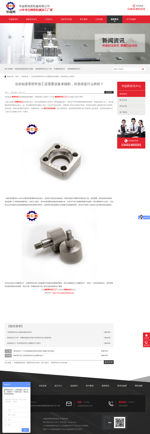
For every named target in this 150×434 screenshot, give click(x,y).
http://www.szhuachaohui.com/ (63, 293)
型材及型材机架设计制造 (24, 69)
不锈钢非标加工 (59, 69)
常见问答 (123, 106)
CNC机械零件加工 (66, 426)
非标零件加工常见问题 (59, 363)
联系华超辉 (122, 386)
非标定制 (42, 386)
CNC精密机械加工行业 (56, 429)
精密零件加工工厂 (61, 97)
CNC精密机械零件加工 (51, 426)
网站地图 (138, 386)
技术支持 (123, 100)
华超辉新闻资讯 (19, 363)
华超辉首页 (13, 19)
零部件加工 (16, 97)
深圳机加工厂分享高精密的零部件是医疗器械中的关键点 (33, 351)
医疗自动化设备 (50, 108)
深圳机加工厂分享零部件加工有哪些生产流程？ (24, 343)
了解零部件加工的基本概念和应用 (19, 332)
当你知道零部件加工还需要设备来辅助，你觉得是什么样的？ (53, 76)
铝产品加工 (45, 363)
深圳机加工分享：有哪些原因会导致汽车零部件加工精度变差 (29, 338)
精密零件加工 (31, 19)
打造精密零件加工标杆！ (74, 429)
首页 (17, 76)
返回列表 (109, 92)
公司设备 (99, 19)
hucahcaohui (72, 422)
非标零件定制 (66, 19)
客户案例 (83, 19)
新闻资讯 (114, 19)
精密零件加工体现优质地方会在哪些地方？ (29, 355)
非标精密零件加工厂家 (43, 69)
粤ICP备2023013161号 (51, 422)
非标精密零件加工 (74, 69)
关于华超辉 (131, 19)
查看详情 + (105, 351)
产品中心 (49, 19)
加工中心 (58, 386)
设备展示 (74, 386)
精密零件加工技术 (33, 363)
